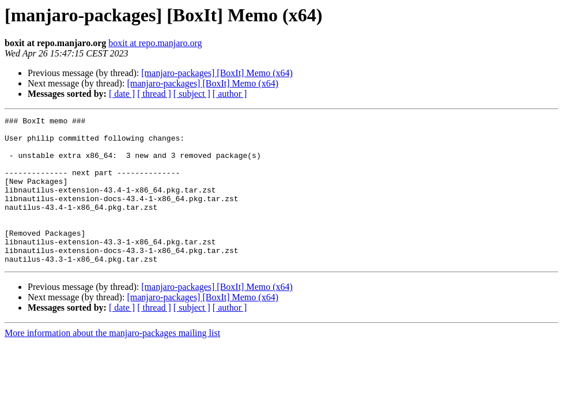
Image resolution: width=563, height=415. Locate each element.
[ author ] (230, 94)
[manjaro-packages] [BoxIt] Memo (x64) (217, 73)
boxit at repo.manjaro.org (155, 43)
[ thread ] (154, 94)
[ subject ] (191, 94)
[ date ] (122, 94)
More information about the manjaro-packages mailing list (112, 362)
